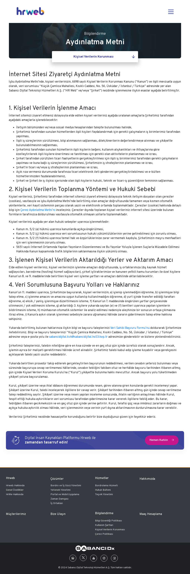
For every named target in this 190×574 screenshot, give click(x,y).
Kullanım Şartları (104, 525)
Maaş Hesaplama (151, 514)
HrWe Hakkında (14, 494)
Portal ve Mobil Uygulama (64, 494)
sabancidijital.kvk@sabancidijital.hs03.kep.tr (78, 337)
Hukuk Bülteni (103, 490)
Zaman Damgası (59, 498)
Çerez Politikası (104, 534)
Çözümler (57, 479)
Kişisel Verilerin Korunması (110, 529)
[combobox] (95, 56)
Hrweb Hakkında (15, 485)
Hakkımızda (147, 479)
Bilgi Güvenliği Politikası (108, 520)
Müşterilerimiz (16, 514)
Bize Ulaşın (57, 514)
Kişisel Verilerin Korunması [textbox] (93, 57)
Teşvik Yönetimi (104, 494)
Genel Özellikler (15, 490)
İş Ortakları (56, 503)
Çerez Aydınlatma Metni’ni (37, 210)
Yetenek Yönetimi (60, 490)
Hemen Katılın (162, 440)
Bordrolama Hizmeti (106, 485)
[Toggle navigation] (171, 11)
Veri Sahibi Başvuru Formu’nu (130, 328)
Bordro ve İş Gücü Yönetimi (65, 485)
